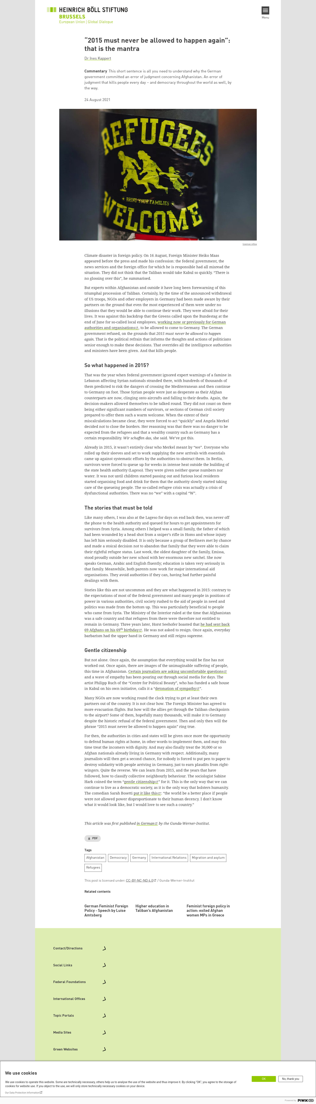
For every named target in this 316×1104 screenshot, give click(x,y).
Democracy (118, 857)
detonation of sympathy (175, 688)
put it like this (146, 793)
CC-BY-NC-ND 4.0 (139, 880)
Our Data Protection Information (22, 1092)
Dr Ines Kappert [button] (97, 58)
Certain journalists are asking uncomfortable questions (175, 671)
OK (264, 1078)
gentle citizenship (139, 781)
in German (145, 823)
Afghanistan (95, 857)
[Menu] (265, 10)
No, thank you (290, 1078)
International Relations (169, 857)
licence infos (250, 244)
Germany (139, 857)
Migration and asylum (208, 857)
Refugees (93, 867)
